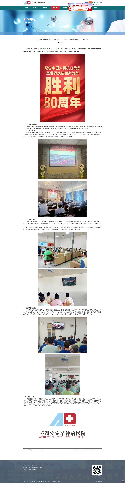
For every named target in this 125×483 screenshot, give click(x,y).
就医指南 (28, 481)
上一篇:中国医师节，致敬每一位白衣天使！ (33, 450)
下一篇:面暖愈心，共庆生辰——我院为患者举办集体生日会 (88, 450)
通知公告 (49, 481)
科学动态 (54, 481)
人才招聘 (60, 481)
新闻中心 (27, 33)
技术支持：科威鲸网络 (97, 481)
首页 (24, 481)
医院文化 (44, 481)
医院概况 (34, 481)
